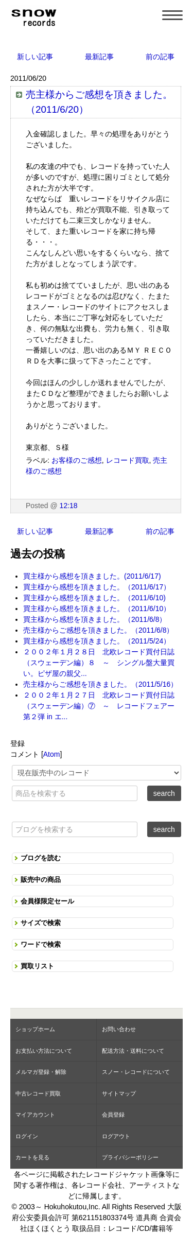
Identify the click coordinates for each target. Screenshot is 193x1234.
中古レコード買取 (38, 1093)
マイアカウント (35, 1114)
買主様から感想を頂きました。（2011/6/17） (96, 587)
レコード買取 (127, 460)
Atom (51, 754)
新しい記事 (35, 57)
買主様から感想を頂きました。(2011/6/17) (92, 576)
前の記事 (160, 57)
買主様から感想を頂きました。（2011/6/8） (95, 619)
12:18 (69, 505)
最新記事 (99, 57)
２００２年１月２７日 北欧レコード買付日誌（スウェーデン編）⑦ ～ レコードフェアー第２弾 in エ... (98, 706)
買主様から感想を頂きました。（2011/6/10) (94, 598)
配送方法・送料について (133, 1051)
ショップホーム (35, 1029)
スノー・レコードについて (136, 1072)
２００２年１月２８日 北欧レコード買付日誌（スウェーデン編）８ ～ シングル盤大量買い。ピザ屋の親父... (98, 662)
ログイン (26, 1136)
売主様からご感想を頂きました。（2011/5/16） (100, 684)
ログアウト (116, 1136)
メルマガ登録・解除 (40, 1072)
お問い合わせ (119, 1029)
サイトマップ (119, 1093)
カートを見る (32, 1157)
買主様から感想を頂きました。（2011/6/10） (96, 608)
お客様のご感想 (76, 460)
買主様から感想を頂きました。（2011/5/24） (96, 641)
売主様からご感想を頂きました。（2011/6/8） (98, 630)
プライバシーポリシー (130, 1157)
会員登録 (113, 1114)
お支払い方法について (43, 1051)
